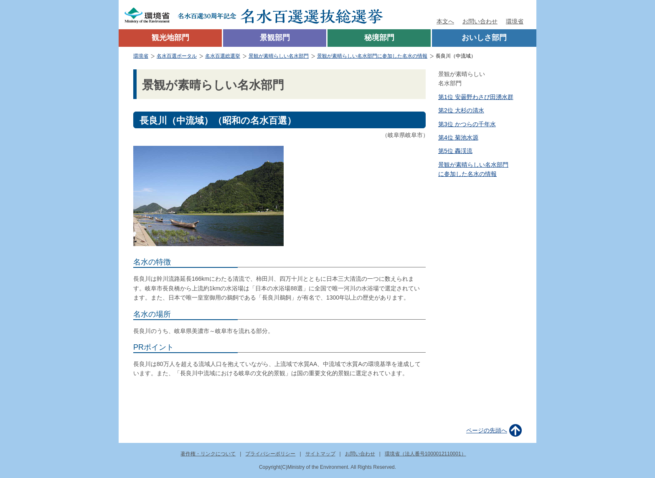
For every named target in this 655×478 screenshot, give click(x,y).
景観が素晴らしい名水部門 (279, 56)
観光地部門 (170, 37)
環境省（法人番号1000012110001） (425, 454)
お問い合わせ (480, 21)
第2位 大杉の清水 (461, 110)
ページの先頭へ (486, 430)
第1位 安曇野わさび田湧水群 (475, 97)
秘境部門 (379, 37)
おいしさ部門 (484, 37)
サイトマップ (320, 454)
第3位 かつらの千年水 (467, 124)
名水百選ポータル (177, 56)
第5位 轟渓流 (455, 150)
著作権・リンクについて (208, 454)
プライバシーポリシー (270, 454)
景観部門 (275, 37)
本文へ (445, 21)
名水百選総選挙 (222, 56)
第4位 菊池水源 (458, 137)
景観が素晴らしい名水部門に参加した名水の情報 (372, 56)
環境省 (514, 21)
